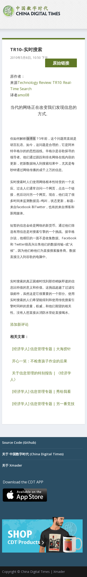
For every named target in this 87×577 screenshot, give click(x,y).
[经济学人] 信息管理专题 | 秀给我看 (41, 391)
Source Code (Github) (19, 442)
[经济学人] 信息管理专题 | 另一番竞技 (43, 403)
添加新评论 (19, 324)
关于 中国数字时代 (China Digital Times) (33, 454)
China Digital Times (35, 571)
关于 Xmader (12, 465)
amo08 (23, 95)
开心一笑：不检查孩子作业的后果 (39, 361)
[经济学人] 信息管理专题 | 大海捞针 (41, 348)
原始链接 (61, 63)
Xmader (59, 571)
